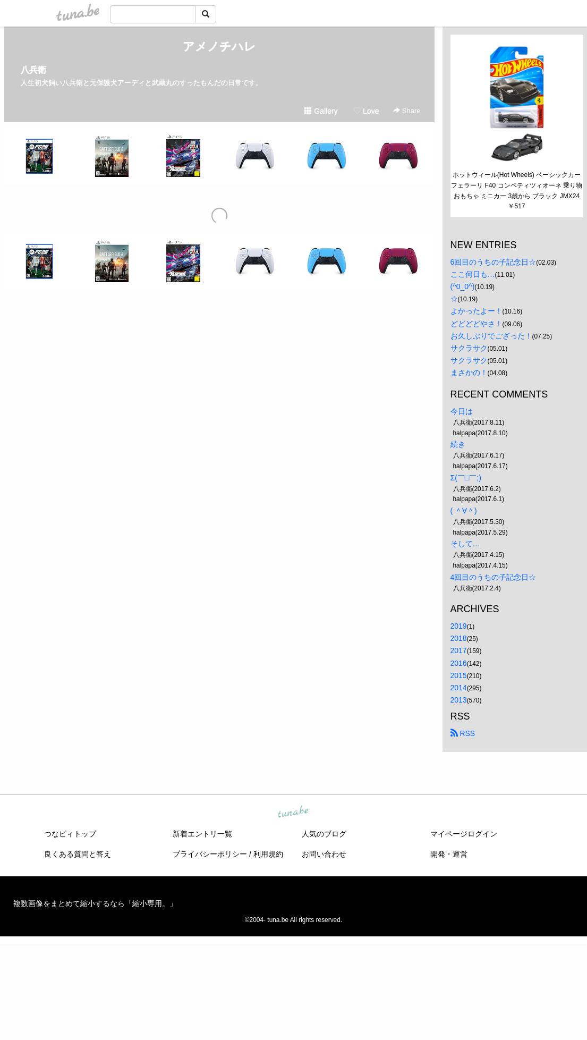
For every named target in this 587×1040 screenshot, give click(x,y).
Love (366, 111)
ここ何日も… (472, 274)
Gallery (320, 111)
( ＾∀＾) (463, 510)
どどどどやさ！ (476, 323)
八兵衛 (33, 69)
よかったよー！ (476, 311)
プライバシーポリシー (210, 854)
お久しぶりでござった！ (491, 336)
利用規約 (268, 854)
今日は (461, 411)
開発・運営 (448, 854)
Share (406, 111)
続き (457, 444)
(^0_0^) (462, 286)
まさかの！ (469, 372)
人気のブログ (324, 834)
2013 (458, 700)
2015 (458, 675)
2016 (458, 663)
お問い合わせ (324, 854)
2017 (458, 650)
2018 (458, 638)
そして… (465, 543)
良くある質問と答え (77, 854)
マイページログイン (463, 834)
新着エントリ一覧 (202, 834)
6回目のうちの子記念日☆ (493, 262)
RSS (462, 733)
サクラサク (469, 348)
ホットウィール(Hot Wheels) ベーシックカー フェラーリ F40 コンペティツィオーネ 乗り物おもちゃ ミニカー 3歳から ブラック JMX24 (516, 185)
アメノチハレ (219, 46)
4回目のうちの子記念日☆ (493, 577)
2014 (458, 687)
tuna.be (293, 812)
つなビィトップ (70, 834)
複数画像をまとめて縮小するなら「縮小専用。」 (95, 903)
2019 (458, 626)
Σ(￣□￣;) (465, 478)
